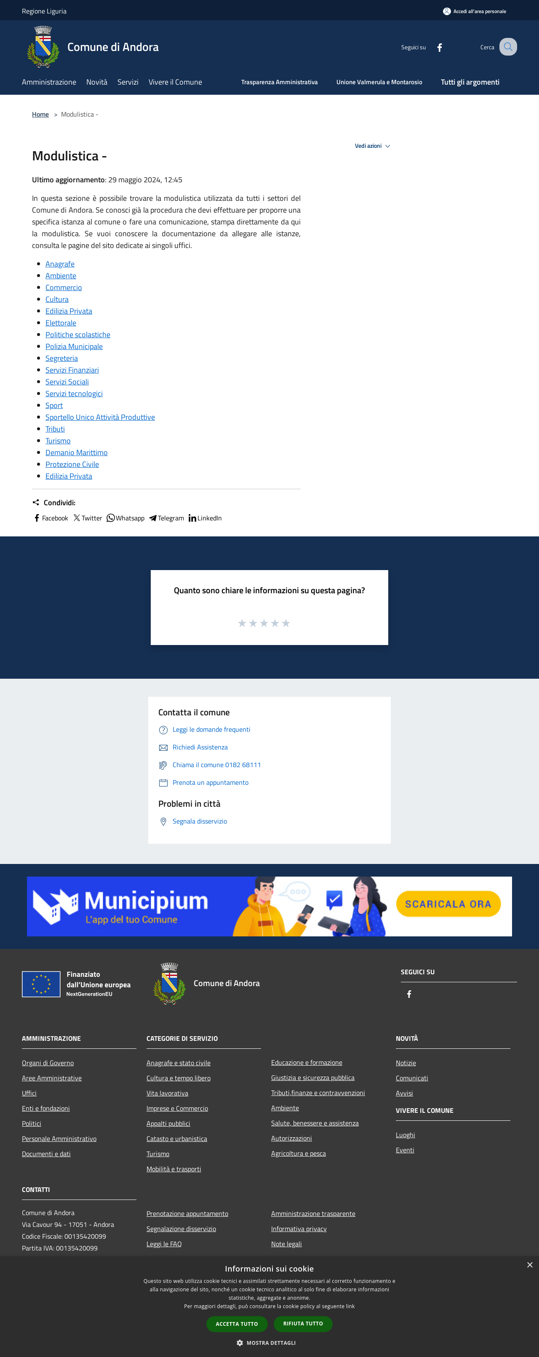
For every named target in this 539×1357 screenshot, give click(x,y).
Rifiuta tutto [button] (303, 1323)
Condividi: (53, 503)
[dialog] (269, 1306)
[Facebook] (432, 46)
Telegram (166, 518)
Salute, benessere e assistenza (315, 1123)
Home (40, 114)
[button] (269, 1342)
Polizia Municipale (74, 346)
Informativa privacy (299, 1229)
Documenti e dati (46, 1154)
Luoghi (405, 1135)
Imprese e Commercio (177, 1108)
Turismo (58, 440)
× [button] (529, 1265)
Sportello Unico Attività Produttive (100, 417)
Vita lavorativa (167, 1093)
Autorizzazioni (291, 1138)
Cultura (57, 299)
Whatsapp (125, 518)
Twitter (87, 518)
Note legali (286, 1244)
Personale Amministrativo (59, 1138)
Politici (31, 1123)
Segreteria (61, 358)
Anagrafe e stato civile (179, 1063)
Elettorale (60, 322)
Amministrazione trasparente (313, 1213)
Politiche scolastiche (77, 334)
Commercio (63, 287)
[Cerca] (507, 47)
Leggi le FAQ (164, 1244)
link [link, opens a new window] (350, 1306)
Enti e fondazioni (46, 1108)
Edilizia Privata (68, 311)
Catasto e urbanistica (177, 1138)
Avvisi (404, 1093)
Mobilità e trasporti (174, 1169)
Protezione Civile (72, 464)
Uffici (29, 1093)
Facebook (50, 518)
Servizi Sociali (67, 381)
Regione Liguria (44, 11)
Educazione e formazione (306, 1062)
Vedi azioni (374, 146)
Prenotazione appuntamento (187, 1213)
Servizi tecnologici (74, 393)
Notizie (406, 1063)
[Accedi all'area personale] (474, 11)
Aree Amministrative (52, 1078)
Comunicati (412, 1078)
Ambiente (60, 275)
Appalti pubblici (168, 1123)
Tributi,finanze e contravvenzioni (318, 1093)
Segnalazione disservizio (181, 1229)
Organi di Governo (48, 1063)
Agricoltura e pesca (298, 1153)
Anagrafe (60, 263)
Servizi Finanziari (72, 370)
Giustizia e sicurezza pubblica (313, 1077)
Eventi (405, 1150)
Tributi (55, 429)
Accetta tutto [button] (237, 1324)
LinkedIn (204, 518)
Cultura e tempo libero (179, 1078)
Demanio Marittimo (76, 452)
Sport (54, 405)
